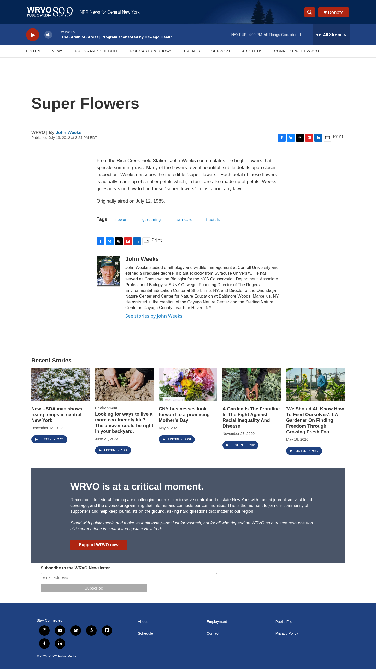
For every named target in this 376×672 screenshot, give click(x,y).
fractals (213, 223)
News (58, 54)
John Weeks (68, 135)
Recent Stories (51, 363)
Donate (336, 13)
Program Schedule (97, 54)
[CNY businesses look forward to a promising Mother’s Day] (188, 388)
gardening (151, 223)
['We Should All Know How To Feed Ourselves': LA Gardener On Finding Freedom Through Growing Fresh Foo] (315, 388)
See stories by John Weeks (154, 319)
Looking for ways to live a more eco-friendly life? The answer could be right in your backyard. (124, 426)
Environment (106, 411)
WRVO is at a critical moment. (136, 489)
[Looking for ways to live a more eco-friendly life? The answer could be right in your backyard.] (124, 388)
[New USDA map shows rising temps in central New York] (60, 388)
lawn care (183, 223)
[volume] (48, 38)
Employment (217, 625)
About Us (252, 54)
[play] (32, 38)
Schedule (145, 636)
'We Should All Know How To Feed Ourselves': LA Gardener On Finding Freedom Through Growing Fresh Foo (315, 423)
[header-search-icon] (310, 14)
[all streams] (331, 37)
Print (338, 139)
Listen (33, 54)
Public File (283, 625)
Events (192, 54)
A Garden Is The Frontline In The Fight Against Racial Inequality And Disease (251, 420)
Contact (213, 636)
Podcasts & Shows (151, 54)
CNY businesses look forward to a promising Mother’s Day (184, 417)
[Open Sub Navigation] (44, 54)
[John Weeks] (108, 274)
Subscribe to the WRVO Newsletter (75, 571)
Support (221, 54)
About (143, 625)
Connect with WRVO (296, 54)
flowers (122, 223)
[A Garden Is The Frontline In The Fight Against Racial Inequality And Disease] (251, 388)
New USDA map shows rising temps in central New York (56, 417)
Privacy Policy (286, 636)
